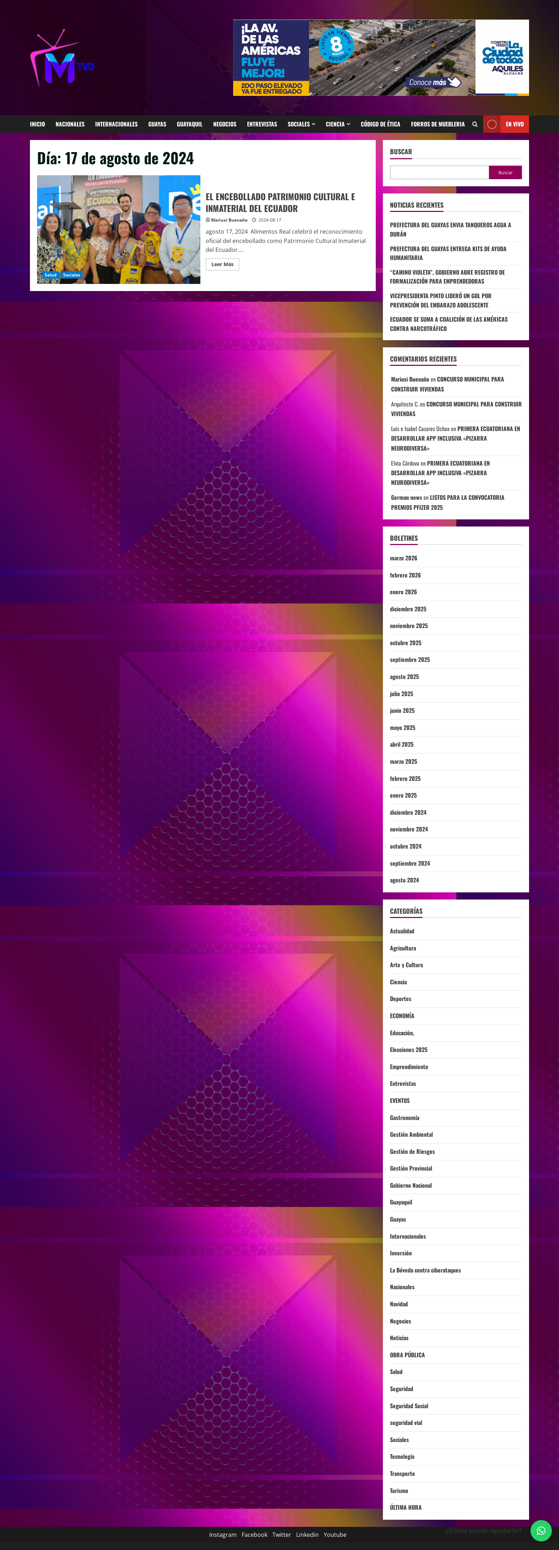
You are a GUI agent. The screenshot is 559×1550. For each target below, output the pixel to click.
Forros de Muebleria (438, 124)
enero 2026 (403, 591)
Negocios (224, 124)
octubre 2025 (405, 642)
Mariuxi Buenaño (229, 220)
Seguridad (401, 1388)
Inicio (37, 124)
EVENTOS (400, 1100)
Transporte (402, 1473)
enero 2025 (403, 795)
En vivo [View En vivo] (503, 124)
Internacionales (116, 124)
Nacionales (70, 124)
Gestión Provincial (411, 1168)
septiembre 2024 (410, 863)
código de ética (380, 124)
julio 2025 (401, 693)
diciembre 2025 (408, 609)
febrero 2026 (405, 575)
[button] (541, 1530)
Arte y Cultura (406, 964)
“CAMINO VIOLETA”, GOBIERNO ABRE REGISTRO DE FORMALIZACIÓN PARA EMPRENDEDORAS (447, 277)
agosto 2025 (404, 676)
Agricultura (403, 948)
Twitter (281, 1535)
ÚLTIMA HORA (406, 1507)
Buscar (401, 151)
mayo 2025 (402, 727)
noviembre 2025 (409, 625)
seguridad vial (406, 1422)
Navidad (399, 1304)
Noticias (399, 1337)
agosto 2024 (404, 880)
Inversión (401, 1253)
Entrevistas (262, 124)
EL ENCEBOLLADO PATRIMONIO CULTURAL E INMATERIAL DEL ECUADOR (118, 229)
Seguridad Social (409, 1405)
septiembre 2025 (410, 659)
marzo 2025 (403, 761)
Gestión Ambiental (411, 1134)
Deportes (400, 998)
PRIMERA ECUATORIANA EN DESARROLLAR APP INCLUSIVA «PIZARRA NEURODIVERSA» (455, 438)
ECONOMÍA (402, 1015)
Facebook (254, 1535)
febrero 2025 (405, 778)
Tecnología (402, 1456)
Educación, (402, 1032)
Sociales (299, 124)
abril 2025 (402, 744)
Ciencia (335, 124)
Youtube (335, 1535)
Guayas (157, 124)
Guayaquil (189, 124)
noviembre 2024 (409, 829)
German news (406, 497)
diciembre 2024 (408, 812)
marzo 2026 (403, 558)
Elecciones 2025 (408, 1049)
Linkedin (307, 1535)
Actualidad (402, 931)
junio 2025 (402, 710)
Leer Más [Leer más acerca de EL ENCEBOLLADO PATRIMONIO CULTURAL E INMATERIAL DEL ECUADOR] (225, 263)
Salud (51, 275)
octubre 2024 (405, 846)
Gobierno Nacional (411, 1185)
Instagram (223, 1535)
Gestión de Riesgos (412, 1151)
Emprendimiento (409, 1066)
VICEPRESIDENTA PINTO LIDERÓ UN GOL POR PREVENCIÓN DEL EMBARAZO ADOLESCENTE (441, 300)
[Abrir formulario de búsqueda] (475, 124)
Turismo (399, 1490)
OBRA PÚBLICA (407, 1355)
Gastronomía (404, 1117)
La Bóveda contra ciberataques (425, 1270)
